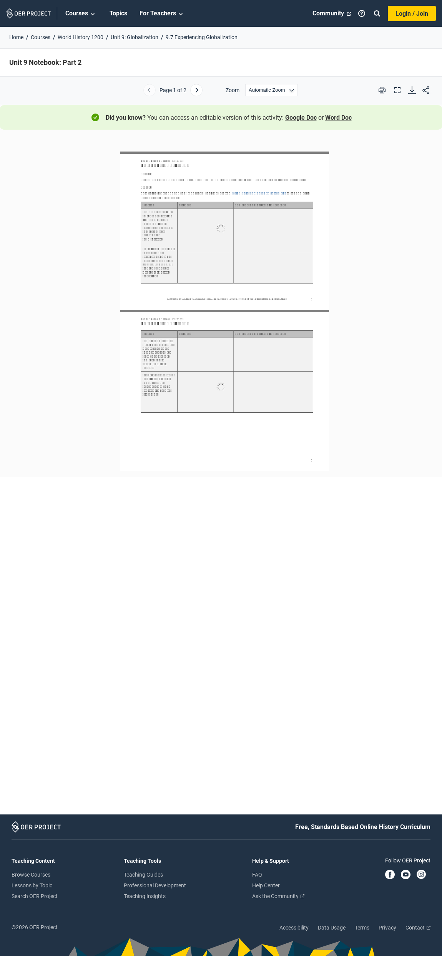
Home (16, 37)
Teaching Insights (145, 896)
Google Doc (301, 117)
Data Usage (332, 928)
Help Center (266, 885)
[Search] (377, 13)
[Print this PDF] (382, 90)
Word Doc (338, 117)
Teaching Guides (143, 875)
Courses (81, 13)
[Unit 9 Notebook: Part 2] (221, 475)
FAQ (257, 875)
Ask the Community (278, 896)
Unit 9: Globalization (134, 37)
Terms (362, 928)
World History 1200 (80, 37)
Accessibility (294, 928)
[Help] (361, 13)
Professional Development (155, 885)
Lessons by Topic (32, 885)
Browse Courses (31, 875)
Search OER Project (35, 896)
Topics (118, 13)
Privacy (387, 928)
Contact (417, 928)
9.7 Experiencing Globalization (202, 37)
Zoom (232, 90)
